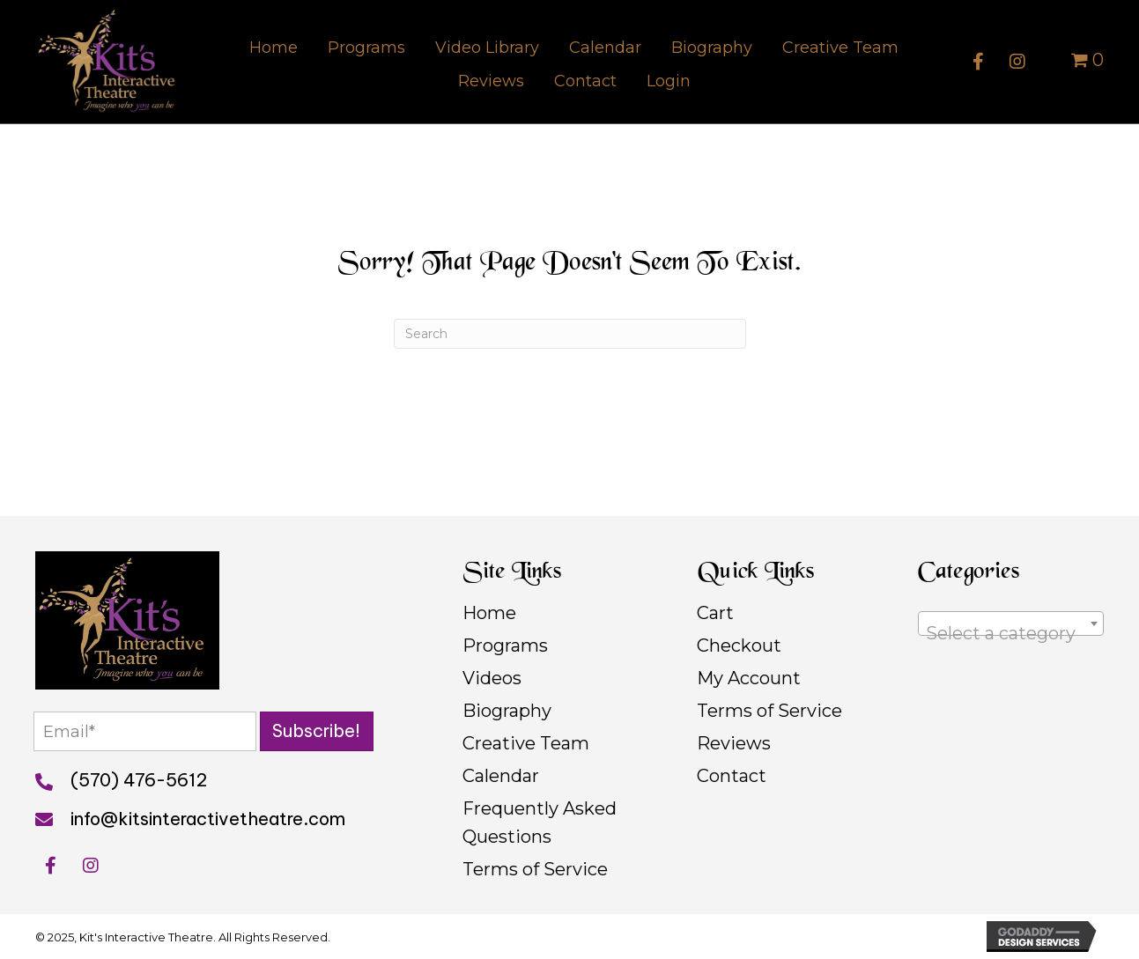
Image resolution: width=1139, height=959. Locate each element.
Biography (506, 710)
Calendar (500, 775)
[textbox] (1011, 633)
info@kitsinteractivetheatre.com (207, 819)
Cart (715, 612)
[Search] (570, 334)
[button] (978, 62)
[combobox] (1011, 623)
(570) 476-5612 (138, 781)
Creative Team (525, 743)
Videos (491, 678)
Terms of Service (535, 869)
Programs (505, 645)
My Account (749, 678)
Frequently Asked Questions (539, 822)
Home (489, 612)
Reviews (734, 743)
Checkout (739, 645)
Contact (731, 775)
